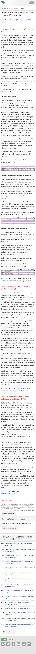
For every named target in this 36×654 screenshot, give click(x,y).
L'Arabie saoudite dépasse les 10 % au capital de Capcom (16, 580)
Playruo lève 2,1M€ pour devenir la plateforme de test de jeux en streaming (17, 574)
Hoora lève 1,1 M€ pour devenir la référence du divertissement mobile (15, 603)
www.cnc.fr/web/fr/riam (8, 493)
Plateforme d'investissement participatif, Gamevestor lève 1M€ (17, 597)
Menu (32, 3)
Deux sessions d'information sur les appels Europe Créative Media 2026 (17, 625)
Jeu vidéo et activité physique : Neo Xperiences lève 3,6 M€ (17, 591)
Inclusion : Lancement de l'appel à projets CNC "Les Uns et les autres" (17, 562)
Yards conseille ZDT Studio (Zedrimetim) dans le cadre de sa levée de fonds (18, 619)
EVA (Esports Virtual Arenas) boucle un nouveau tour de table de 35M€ (17, 550)
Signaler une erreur (8, 513)
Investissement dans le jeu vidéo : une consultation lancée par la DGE (17, 544)
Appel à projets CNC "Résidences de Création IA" (16, 608)
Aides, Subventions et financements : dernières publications (17, 538)
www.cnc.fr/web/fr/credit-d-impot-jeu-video (14, 391)
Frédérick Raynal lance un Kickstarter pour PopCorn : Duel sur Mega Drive (17, 556)
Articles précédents (9, 632)
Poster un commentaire (10, 528)
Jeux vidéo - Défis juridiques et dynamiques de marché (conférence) (18, 613)
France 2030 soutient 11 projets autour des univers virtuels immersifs (17, 586)
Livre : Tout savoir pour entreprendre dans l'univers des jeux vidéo (18, 568)
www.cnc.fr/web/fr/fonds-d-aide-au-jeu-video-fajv (16, 281)
